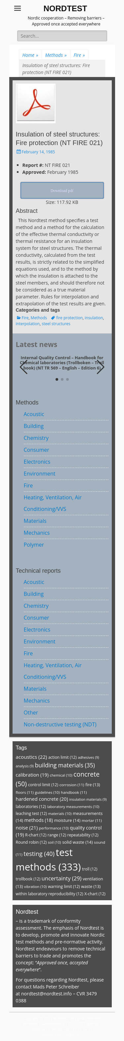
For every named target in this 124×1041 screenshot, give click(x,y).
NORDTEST (65, 8)
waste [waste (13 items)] (91, 886)
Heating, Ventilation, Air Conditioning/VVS (53, 503)
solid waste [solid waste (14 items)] (77, 842)
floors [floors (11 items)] (25, 792)
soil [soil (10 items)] (54, 842)
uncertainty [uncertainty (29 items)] (62, 878)
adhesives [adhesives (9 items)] (88, 757)
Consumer (36, 449)
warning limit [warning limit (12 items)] (64, 886)
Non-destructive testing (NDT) (60, 724)
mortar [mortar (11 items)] (92, 820)
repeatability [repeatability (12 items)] (83, 835)
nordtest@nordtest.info (46, 993)
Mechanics (37, 532)
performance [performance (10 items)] (54, 828)
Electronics (37, 461)
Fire (79, 55)
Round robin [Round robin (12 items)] (31, 842)
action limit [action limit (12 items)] (62, 757)
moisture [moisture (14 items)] (67, 820)
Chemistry (36, 438)
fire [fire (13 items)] (92, 785)
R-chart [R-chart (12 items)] (35, 835)
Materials (35, 520)
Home (30, 55)
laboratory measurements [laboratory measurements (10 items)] (73, 806)
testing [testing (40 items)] (39, 854)
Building (34, 426)
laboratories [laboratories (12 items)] (31, 806)
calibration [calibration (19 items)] (32, 775)
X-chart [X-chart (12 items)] (94, 894)
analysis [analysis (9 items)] (25, 766)
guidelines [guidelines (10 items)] (47, 792)
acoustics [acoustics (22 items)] (31, 756)
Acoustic (34, 414)
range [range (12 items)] (57, 835)
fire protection (69, 318)
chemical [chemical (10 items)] (61, 775)
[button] (100, 367)
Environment (40, 473)
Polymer (34, 544)
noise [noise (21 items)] (27, 827)
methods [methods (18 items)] (38, 820)
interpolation (28, 324)
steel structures (56, 324)
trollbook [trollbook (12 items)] (28, 879)
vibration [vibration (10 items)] (35, 886)
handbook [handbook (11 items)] (74, 792)
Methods (56, 55)
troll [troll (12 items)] (89, 869)
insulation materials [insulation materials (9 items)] (87, 799)
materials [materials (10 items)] (60, 813)
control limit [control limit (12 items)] (43, 785)
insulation (94, 318)
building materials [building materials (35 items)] (65, 765)
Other (31, 712)
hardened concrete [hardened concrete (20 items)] (42, 798)
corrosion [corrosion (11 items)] (72, 784)
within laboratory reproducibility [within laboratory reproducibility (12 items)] (49, 894)
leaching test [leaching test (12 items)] (31, 813)
